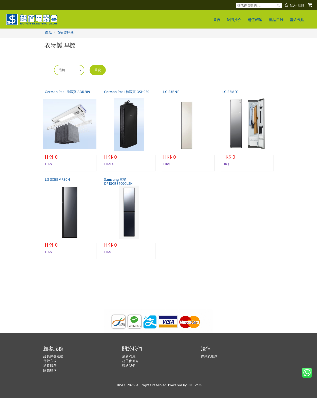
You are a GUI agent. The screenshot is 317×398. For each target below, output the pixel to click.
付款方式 (50, 361)
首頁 (217, 19)
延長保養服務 (53, 356)
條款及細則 (209, 356)
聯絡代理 (297, 19)
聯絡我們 (128, 365)
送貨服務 (50, 365)
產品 (48, 32)
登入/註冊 (294, 5)
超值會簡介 (130, 361)
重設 (97, 70)
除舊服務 (50, 370)
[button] (307, 373)
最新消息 (128, 356)
